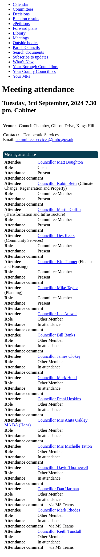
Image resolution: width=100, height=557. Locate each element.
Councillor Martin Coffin (59, 209)
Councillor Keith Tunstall (59, 531)
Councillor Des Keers (56, 235)
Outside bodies (25, 42)
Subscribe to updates (30, 57)
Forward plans (25, 28)
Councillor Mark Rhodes (59, 510)
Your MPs (21, 76)
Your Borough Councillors (35, 66)
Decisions (21, 14)
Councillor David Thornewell (63, 467)
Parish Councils (26, 47)
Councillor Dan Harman (58, 489)
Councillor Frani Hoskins (59, 399)
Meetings (21, 38)
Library (19, 33)
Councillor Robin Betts (57, 183)
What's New (23, 62)
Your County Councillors (34, 71)
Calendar (20, 4)
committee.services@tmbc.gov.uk (44, 139)
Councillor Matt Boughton (60, 162)
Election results (26, 18)
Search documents (28, 52)
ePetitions (21, 23)
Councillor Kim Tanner (57, 261)
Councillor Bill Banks (56, 335)
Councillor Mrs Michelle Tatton (65, 446)
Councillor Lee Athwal (57, 313)
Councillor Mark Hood (57, 377)
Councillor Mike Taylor (58, 287)
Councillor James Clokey (59, 356)
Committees (23, 9)
